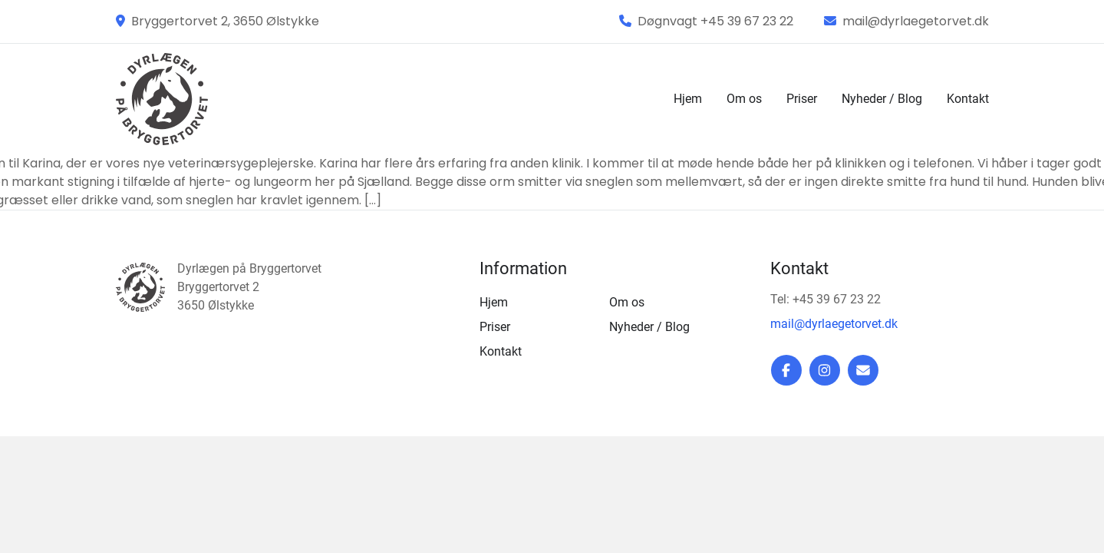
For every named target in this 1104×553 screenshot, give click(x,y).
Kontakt (968, 98)
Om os (744, 98)
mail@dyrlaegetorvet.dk (906, 21)
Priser (801, 98)
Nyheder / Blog (882, 98)
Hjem (688, 98)
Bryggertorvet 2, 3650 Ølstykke (217, 21)
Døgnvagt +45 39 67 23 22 (706, 21)
